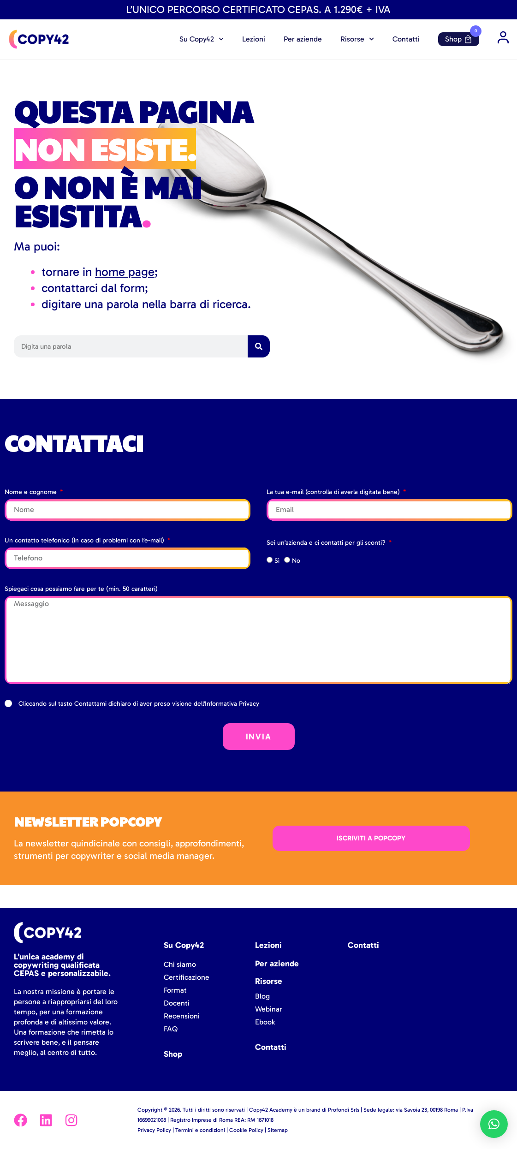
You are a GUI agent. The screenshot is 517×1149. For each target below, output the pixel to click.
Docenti (177, 1003)
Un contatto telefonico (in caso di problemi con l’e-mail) (85, 540)
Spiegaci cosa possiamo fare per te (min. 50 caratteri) (81, 589)
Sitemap (277, 1130)
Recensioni (182, 1016)
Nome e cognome (32, 492)
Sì (276, 561)
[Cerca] (259, 346)
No (296, 561)
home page (125, 272)
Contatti (406, 39)
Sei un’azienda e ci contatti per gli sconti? (327, 543)
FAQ (171, 1028)
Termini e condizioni (200, 1130)
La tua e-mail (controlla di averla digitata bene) (334, 492)
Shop (458, 39)
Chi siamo (180, 964)
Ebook (265, 1022)
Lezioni (253, 39)
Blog (262, 996)
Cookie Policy (246, 1130)
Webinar (268, 1009)
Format (175, 990)
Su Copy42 (201, 39)
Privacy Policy (154, 1130)
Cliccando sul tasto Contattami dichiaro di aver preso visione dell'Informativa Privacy (138, 704)
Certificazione (186, 977)
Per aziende (303, 39)
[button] (494, 1124)
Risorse (357, 39)
